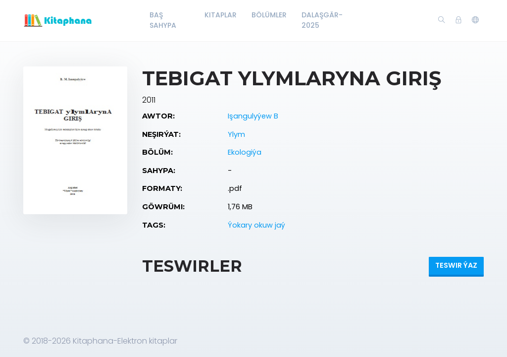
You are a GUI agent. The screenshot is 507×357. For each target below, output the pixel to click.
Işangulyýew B (253, 116)
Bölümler (269, 15)
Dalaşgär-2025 (322, 20)
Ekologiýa (244, 152)
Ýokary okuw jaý (256, 225)
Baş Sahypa (163, 20)
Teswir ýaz (456, 265)
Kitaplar (220, 15)
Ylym (236, 134)
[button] (475, 20)
